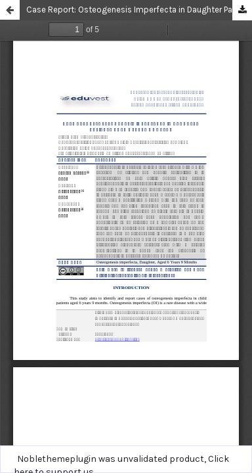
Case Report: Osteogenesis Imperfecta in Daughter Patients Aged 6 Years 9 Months (139, 9)
